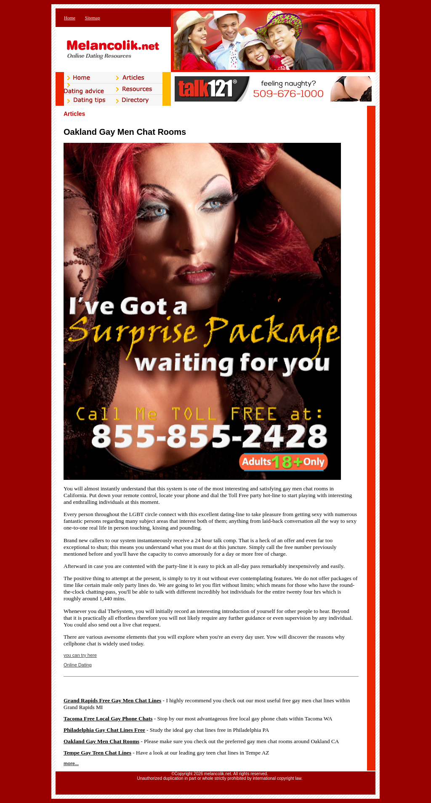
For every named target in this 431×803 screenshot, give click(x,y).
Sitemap (92, 17)
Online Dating (78, 664)
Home (69, 17)
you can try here (80, 655)
